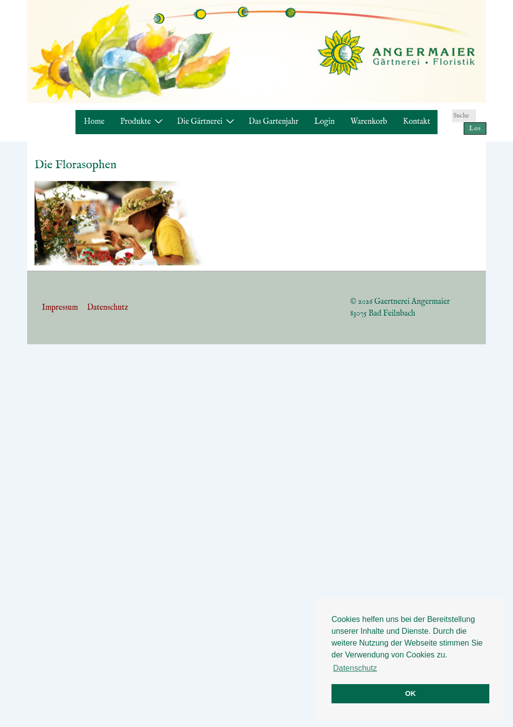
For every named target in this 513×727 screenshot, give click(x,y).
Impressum (60, 308)
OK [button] (410, 693)
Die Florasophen (75, 165)
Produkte (142, 121)
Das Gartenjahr (273, 122)
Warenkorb (369, 122)
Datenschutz (107, 308)
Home (94, 122)
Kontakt (416, 122)
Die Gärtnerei (207, 121)
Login (324, 122)
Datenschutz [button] (355, 668)
